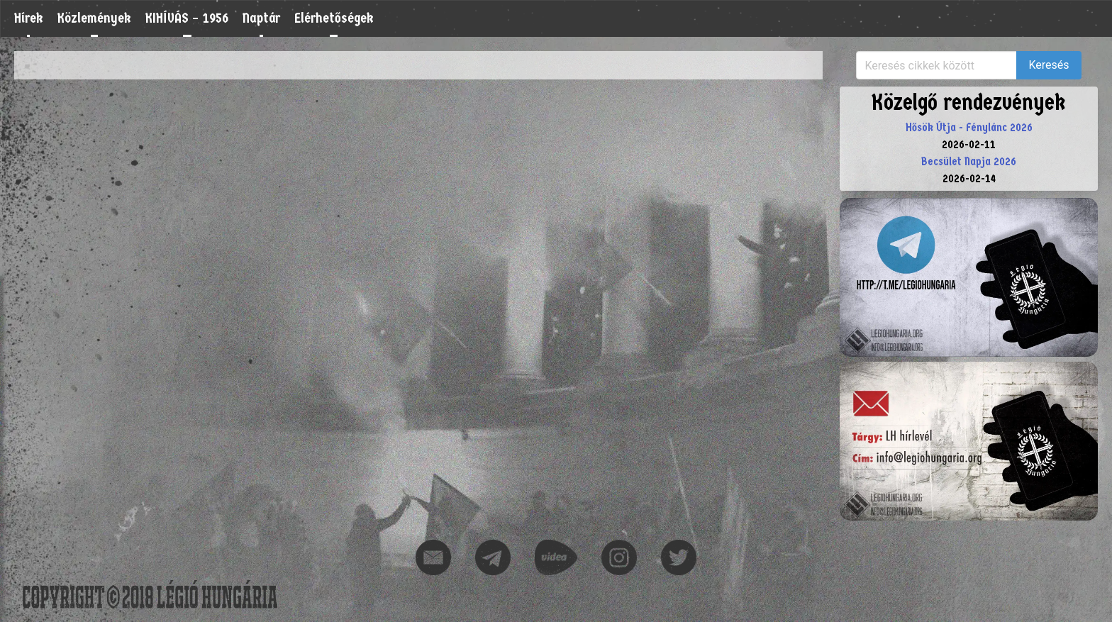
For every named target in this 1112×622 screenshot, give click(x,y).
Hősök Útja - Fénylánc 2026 (969, 127)
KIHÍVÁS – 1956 (186, 18)
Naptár (261, 18)
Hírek (28, 18)
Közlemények (94, 18)
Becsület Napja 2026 (968, 161)
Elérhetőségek (334, 18)
